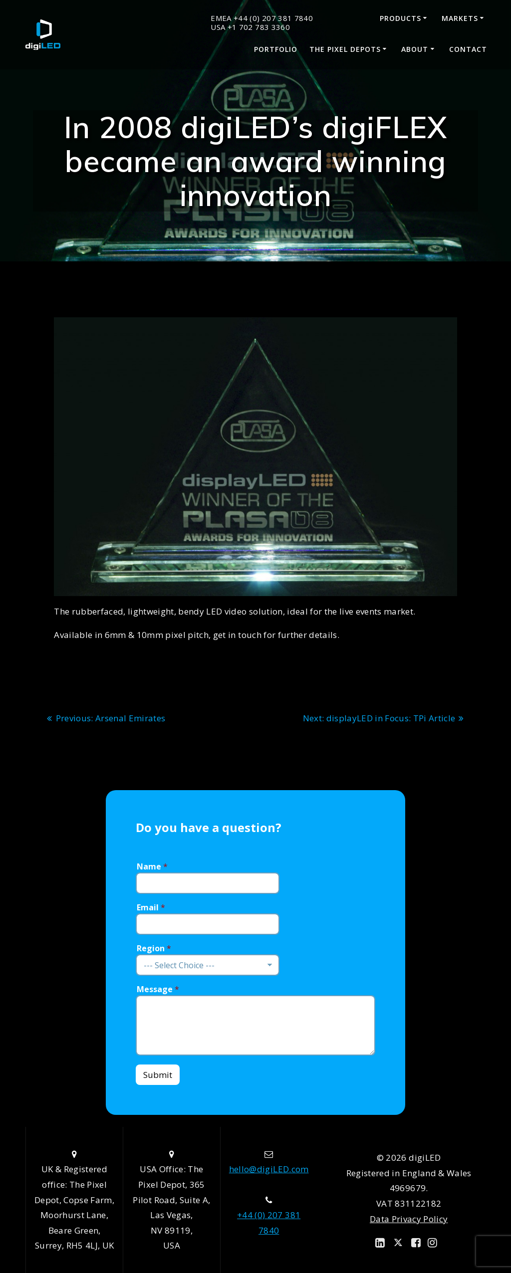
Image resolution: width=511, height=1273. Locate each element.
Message (158, 989)
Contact (468, 49)
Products (400, 18)
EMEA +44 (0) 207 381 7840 (262, 18)
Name (152, 866)
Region (154, 948)
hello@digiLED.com (269, 1169)
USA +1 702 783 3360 (250, 27)
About (414, 49)
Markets (460, 18)
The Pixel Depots (345, 49)
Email (151, 907)
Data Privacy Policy (409, 1219)
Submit (157, 1074)
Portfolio (275, 49)
